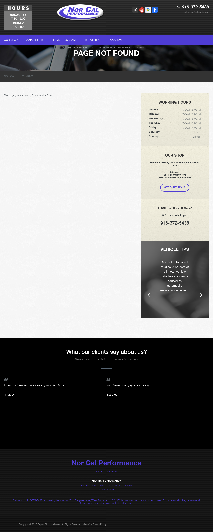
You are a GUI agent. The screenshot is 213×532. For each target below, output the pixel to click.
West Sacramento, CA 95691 (127, 47)
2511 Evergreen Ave (97, 47)
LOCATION (115, 39)
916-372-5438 (195, 7)
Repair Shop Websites (49, 524)
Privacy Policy (99, 524)
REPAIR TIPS (92, 39)
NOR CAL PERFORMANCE (19, 76)
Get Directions (174, 187)
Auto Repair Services (106, 471)
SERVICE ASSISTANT (64, 39)
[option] (175, 279)
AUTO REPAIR (34, 39)
